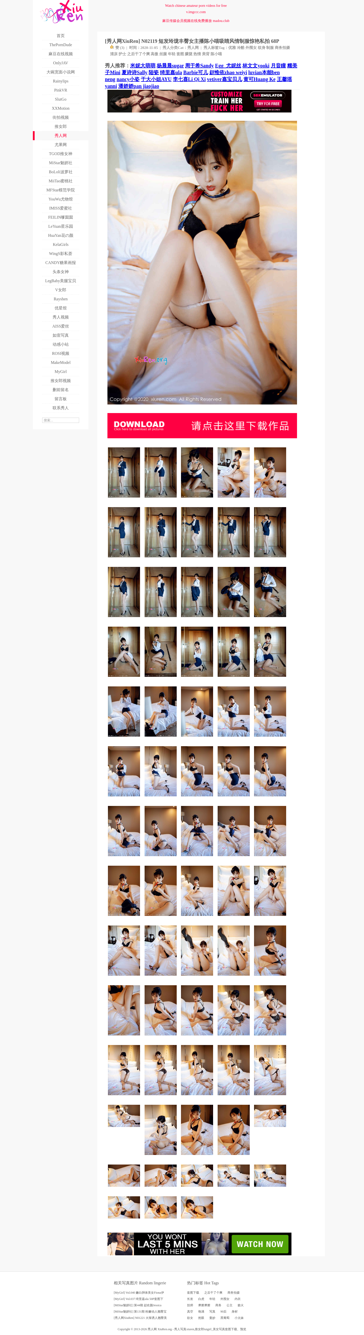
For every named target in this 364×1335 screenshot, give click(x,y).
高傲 (154, 54)
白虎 (201, 1299)
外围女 (251, 48)
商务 (218, 1305)
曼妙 (212, 1318)
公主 (229, 1305)
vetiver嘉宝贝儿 (224, 79)
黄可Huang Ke (259, 79)
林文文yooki (255, 65)
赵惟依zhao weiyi (228, 72)
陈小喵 (216, 54)
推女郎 (199, 1329)
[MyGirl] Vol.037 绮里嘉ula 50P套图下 (138, 1299)
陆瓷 (154, 72)
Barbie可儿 (195, 72)
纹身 (261, 48)
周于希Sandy (199, 65)
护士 (122, 54)
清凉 (114, 54)
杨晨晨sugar (170, 65)
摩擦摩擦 (204, 1305)
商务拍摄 (282, 48)
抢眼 (201, 1318)
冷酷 (240, 48)
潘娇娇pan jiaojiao (138, 86)
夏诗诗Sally (134, 72)
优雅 (232, 48)
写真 (212, 1311)
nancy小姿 (128, 79)
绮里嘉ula (171, 72)
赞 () (117, 48)
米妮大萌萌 (142, 65)
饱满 (201, 1311)
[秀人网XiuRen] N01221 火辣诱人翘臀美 (140, 1318)
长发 (190, 1299)
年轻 (171, 54)
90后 (223, 1311)
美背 (206, 54)
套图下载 (193, 1292)
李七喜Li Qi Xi (189, 79)
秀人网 (193, 48)
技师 (190, 1305)
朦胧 (188, 54)
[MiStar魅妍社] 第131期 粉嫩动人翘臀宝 (140, 1311)
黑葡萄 (225, 1318)
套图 (180, 54)
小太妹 (239, 1318)
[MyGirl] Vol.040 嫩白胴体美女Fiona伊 (139, 1292)
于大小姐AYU (156, 79)
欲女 (190, 1318)
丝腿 (163, 54)
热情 (197, 54)
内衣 (238, 1299)
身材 (235, 1311)
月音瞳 (278, 65)
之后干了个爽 (138, 54)
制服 (270, 48)
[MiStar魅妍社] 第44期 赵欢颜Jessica (138, 1305)
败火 (241, 1305)
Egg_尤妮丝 (228, 65)
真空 (190, 1311)
